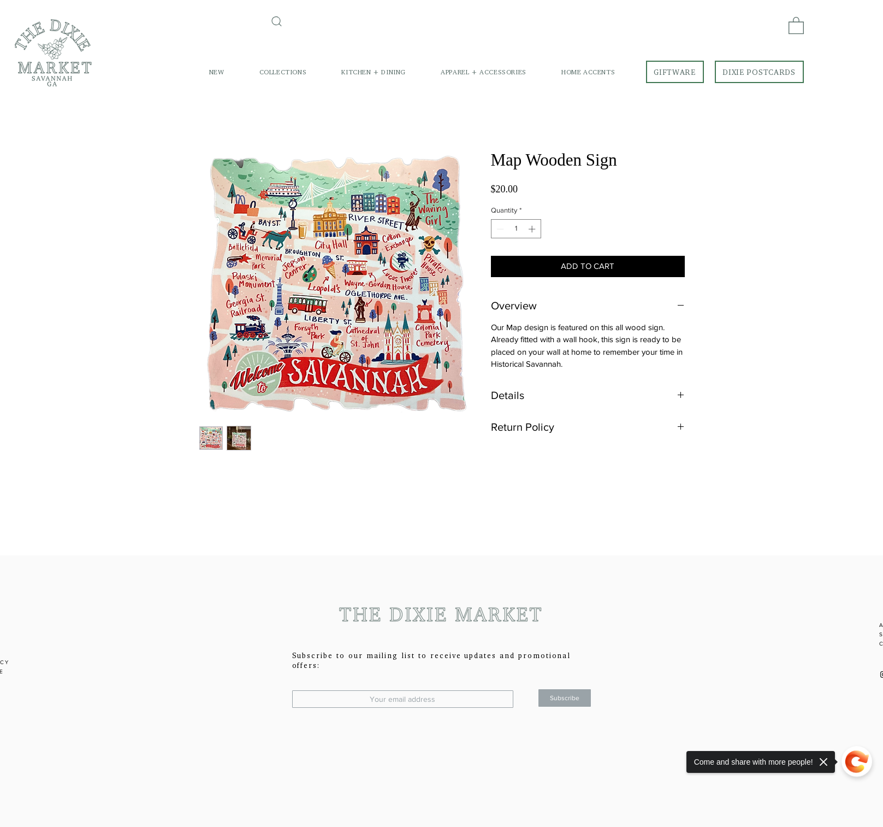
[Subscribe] (564, 698)
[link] (796, 25)
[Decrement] (499, 229)
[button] (283, 72)
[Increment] (533, 229)
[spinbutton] (515, 229)
